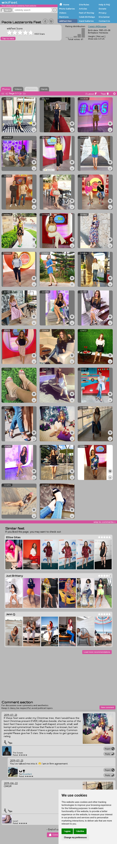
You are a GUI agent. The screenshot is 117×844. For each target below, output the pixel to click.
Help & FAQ (104, 4)
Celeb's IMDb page (97, 26)
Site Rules (84, 4)
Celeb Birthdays (87, 17)
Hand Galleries (86, 21)
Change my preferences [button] (75, 837)
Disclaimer (104, 17)
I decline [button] (80, 831)
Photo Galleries (67, 8)
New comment (107, 707)
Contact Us (104, 21)
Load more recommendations (97, 652)
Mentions (64, 17)
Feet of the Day (86, 12)
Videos (62, 12)
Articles (83, 8)
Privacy (102, 12)
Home (66, 4)
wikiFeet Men (65, 21)
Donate (102, 8)
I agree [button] (67, 831)
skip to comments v (104, 522)
